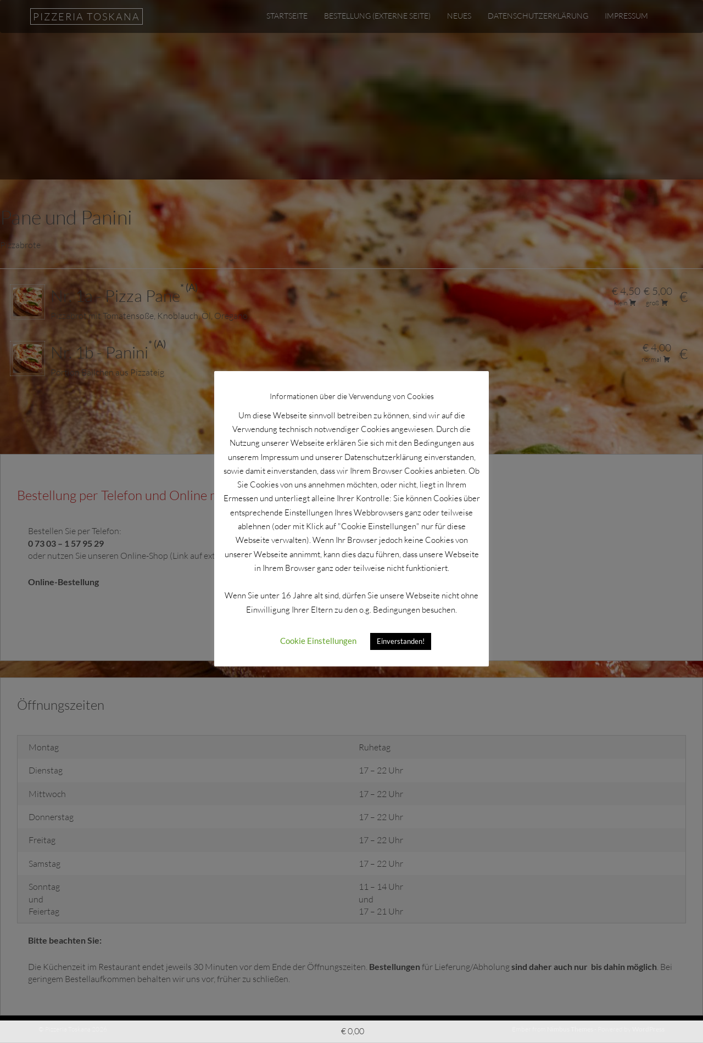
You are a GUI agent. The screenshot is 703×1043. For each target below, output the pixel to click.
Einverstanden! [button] (401, 635)
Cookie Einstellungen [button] (318, 635)
